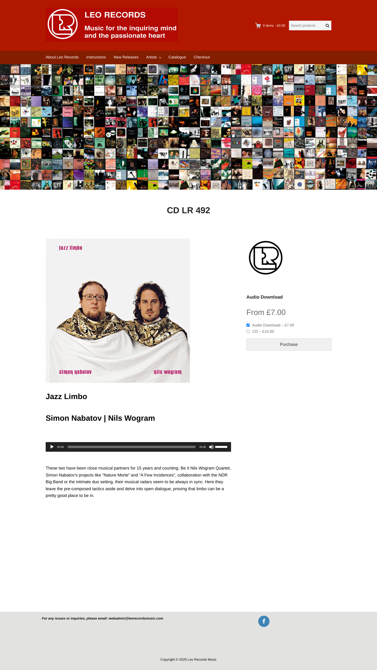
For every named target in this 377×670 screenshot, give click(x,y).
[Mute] (211, 447)
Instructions (96, 57)
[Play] (52, 447)
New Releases (126, 57)
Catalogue (177, 57)
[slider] (132, 447)
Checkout (202, 57)
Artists (151, 57)
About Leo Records (62, 57)
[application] (138, 447)
